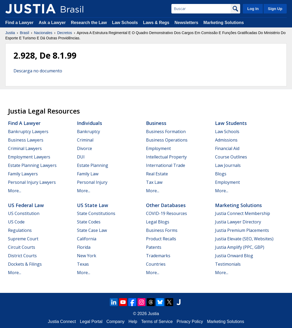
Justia (10, 33)
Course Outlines (231, 157)
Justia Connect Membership (242, 213)
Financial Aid (227, 148)
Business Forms (161, 230)
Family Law (87, 174)
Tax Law (154, 182)
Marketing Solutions (223, 22)
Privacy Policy (190, 321)
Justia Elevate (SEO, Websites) (244, 239)
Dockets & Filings (25, 264)
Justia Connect (62, 321)
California (86, 239)
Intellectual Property (166, 157)
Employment (158, 148)
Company (115, 321)
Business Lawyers (25, 140)
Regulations (20, 230)
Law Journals (228, 165)
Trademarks (158, 256)
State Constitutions (96, 213)
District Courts (22, 256)
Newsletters (186, 22)
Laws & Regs (156, 22)
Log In (253, 9)
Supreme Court (23, 239)
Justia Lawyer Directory (238, 222)
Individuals (89, 123)
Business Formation (166, 131)
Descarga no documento (37, 71)
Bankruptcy (88, 131)
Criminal (85, 140)
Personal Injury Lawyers (32, 182)
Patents (153, 247)
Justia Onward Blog (234, 256)
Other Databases (166, 205)
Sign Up (275, 9)
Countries (156, 264)
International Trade (165, 165)
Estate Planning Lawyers (32, 165)
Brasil (24, 33)
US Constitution (23, 213)
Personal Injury (92, 182)
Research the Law (89, 22)
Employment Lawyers (29, 157)
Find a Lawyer (19, 22)
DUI (81, 157)
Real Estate (157, 174)
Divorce (84, 148)
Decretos (64, 33)
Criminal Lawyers (25, 148)
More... (14, 191)
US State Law (92, 205)
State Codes (89, 222)
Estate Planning (92, 165)
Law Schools (125, 22)
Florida (83, 247)
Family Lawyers (23, 174)
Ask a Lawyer (53, 22)
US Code (16, 222)
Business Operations (167, 140)
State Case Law (92, 230)
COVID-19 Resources (166, 213)
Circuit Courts (21, 247)
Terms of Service (157, 321)
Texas (83, 264)
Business (156, 123)
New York (86, 256)
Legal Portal (91, 321)
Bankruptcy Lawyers (28, 131)
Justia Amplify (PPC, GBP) (239, 247)
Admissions (226, 140)
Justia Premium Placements (242, 230)
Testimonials (228, 264)
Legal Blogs (157, 222)
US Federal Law (26, 205)
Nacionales (43, 33)
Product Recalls (161, 239)
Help (133, 321)
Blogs (220, 174)
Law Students (231, 123)
